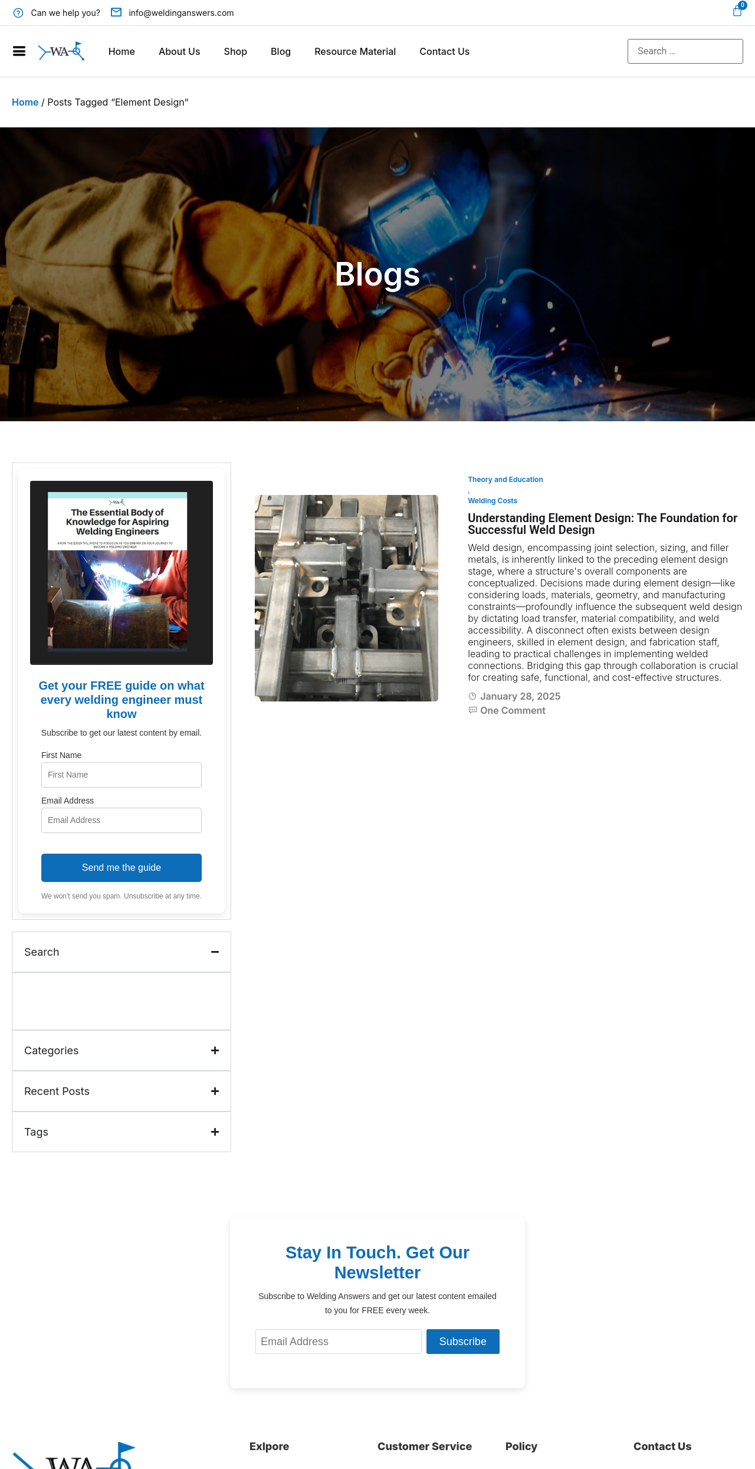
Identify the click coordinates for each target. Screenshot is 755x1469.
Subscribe (463, 1341)
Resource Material (355, 51)
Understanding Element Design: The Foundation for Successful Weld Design (602, 524)
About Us (180, 51)
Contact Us (444, 51)
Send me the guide (121, 868)
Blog (281, 51)
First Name (61, 755)
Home (122, 51)
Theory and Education (505, 479)
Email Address (67, 800)
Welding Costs (492, 500)
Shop (236, 51)
